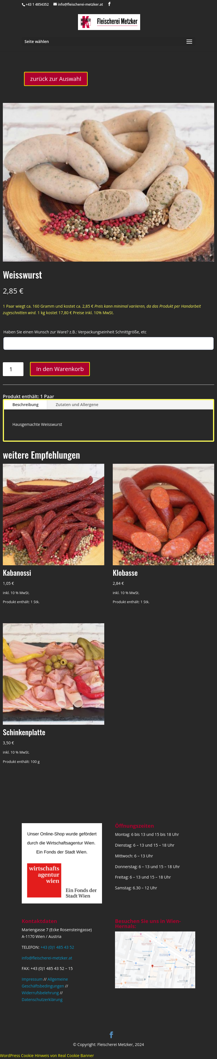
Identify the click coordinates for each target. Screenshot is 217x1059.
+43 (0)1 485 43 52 (57, 947)
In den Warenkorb (60, 369)
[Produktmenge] (13, 369)
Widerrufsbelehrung (40, 992)
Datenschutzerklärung (42, 999)
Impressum (32, 979)
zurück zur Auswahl (55, 79)
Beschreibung (25, 404)
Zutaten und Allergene (77, 404)
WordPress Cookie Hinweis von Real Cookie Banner (47, 1055)
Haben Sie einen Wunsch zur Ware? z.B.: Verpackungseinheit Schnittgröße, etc (75, 332)
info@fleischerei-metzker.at (47, 958)
